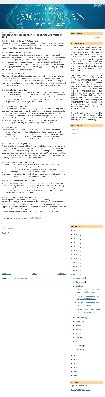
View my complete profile (80, 390)
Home (34, 274)
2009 (75, 371)
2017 (75, 263)
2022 (75, 243)
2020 (75, 251)
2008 (75, 375)
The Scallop (7, 162)
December (80, 278)
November (80, 282)
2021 (75, 247)
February (79, 346)
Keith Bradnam (80, 386)
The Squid (6, 106)
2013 (75, 355)
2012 (75, 359)
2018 (75, 259)
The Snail (6, 53)
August (79, 321)
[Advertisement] (22, 253)
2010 (75, 367)
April (78, 338)
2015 (75, 271)
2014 (75, 275)
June (78, 330)
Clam (15, 48)
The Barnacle (7, 41)
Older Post (62, 274)
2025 (75, 230)
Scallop (44, 174)
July (77, 326)
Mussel (41, 81)
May (77, 334)
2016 (75, 267)
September (80, 317)
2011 (75, 363)
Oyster (19, 97)
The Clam (6, 90)
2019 (75, 255)
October (79, 286)
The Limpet (6, 73)
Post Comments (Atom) (22, 279)
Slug (44, 64)
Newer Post (6, 274)
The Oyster (6, 144)
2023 (75, 239)
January (79, 350)
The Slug (5, 127)
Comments (77, 134)
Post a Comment (8, 233)
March (78, 342)
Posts (75, 130)
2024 (75, 235)
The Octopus (7, 181)
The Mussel (6, 197)
